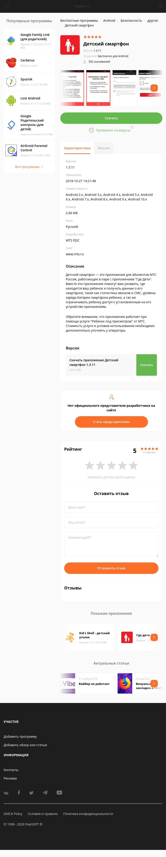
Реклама (10, 778)
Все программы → (29, 167)
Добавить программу (20, 736)
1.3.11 (92, 51)
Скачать (111, 118)
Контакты (11, 770)
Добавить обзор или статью (25, 745)
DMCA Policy (13, 814)
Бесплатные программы (79, 20)
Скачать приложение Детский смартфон (93, 362)
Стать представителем (111, 422)
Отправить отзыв (111, 568)
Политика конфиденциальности (88, 814)
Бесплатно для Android (113, 56)
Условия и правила (43, 814)
